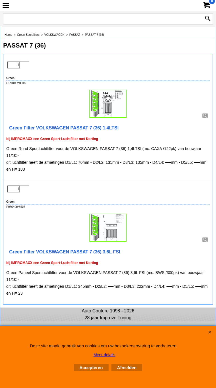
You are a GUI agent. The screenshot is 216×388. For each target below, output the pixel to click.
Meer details (104, 354)
